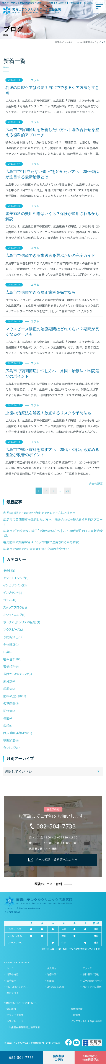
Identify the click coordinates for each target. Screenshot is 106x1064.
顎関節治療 (77, 1008)
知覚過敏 (9, 703)
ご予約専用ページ (92, 980)
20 (67, 491)
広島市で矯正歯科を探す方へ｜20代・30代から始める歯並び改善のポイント (52, 452)
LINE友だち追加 (55, 986)
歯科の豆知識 (12, 696)
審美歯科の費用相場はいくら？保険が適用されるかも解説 (52, 216)
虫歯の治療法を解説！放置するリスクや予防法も (48, 413)
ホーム (10, 968)
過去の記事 (96, 483)
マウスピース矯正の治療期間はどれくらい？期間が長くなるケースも (52, 331)
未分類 (7, 681)
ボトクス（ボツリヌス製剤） (20, 622)
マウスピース (11, 629)
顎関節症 (9, 740)
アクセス (87, 968)
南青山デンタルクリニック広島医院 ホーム (76, 42)
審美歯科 (9, 666)
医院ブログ (12, 993)
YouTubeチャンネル (17, 986)
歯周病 (7, 688)
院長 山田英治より (15, 733)
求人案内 (51, 968)
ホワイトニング (12, 614)
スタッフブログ (12, 607)
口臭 (6, 652)
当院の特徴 (12, 974)
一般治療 (75, 1015)
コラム (34, 80)
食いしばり (10, 747)
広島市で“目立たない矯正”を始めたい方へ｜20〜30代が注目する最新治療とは (52, 174)
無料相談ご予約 (91, 974)
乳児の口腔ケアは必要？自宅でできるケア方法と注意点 (52, 90)
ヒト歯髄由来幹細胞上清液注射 (23, 1027)
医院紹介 (11, 980)
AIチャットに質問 (92, 986)
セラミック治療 (15, 1015)
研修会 (7, 711)
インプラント (11, 592)
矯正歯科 (11, 1008)
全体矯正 (9, 644)
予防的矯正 (10, 637)
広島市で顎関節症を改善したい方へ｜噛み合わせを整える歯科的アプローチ (52, 132)
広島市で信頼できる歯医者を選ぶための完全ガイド (50, 255)
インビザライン (12, 585)
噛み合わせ (10, 659)
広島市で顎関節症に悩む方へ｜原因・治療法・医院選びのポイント (52, 373)
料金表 (50, 980)
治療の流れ (53, 974)
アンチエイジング (14, 578)
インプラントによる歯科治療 (86, 1021)
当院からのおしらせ (16, 674)
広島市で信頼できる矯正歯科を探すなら (40, 292)
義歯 (6, 718)
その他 (7, 570)
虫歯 (6, 725)
